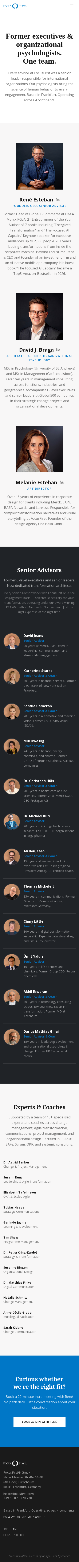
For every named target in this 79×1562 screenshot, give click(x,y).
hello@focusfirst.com (18, 1494)
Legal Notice (14, 1535)
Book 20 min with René (39, 1422)
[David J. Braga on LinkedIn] (58, 350)
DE (6, 1529)
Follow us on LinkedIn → (24, 1516)
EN (15, 1529)
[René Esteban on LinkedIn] (58, 199)
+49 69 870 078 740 (17, 1498)
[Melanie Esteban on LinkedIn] (62, 482)
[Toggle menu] (72, 6)
